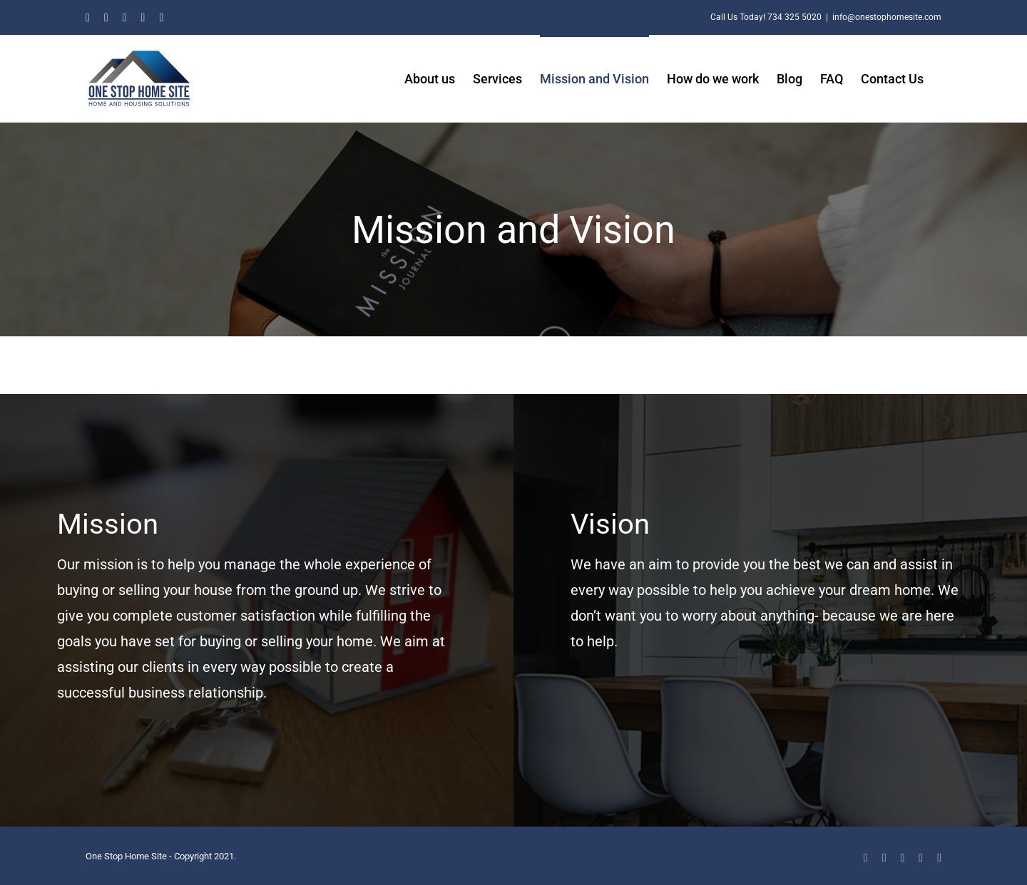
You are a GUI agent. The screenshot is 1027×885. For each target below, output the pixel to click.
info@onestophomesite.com (886, 17)
